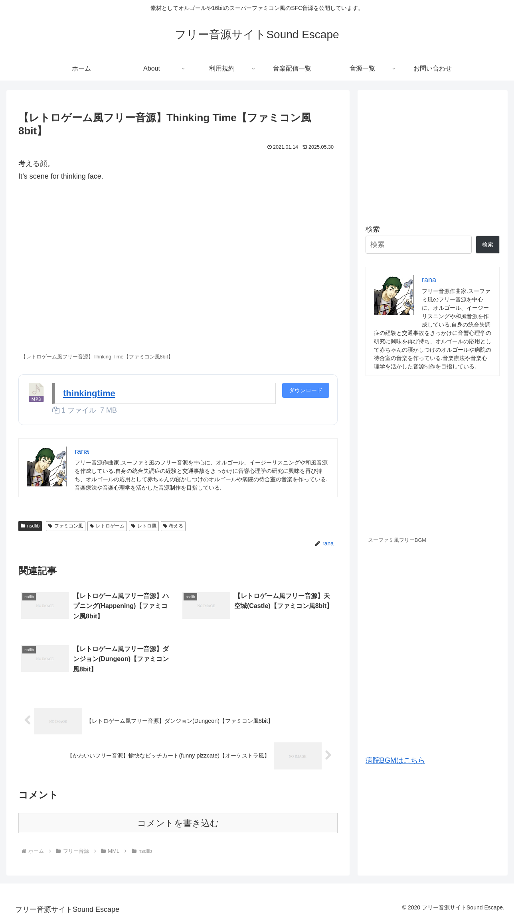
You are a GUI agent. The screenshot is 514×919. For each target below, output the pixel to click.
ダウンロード (305, 390)
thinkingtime (89, 393)
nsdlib (30, 526)
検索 (373, 229)
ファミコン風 (65, 526)
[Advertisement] (433, 154)
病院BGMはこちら (395, 760)
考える (173, 526)
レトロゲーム (107, 526)
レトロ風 (143, 526)
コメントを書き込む (178, 823)
